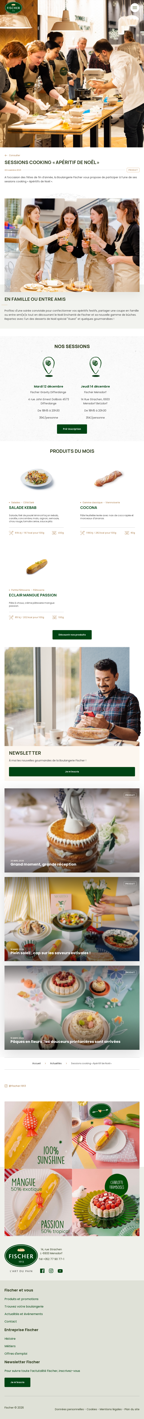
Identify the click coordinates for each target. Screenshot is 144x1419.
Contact (10, 1321)
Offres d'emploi (15, 1353)
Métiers (10, 1346)
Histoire (10, 1339)
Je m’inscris (72, 771)
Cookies (92, 1409)
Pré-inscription (72, 429)
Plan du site (132, 1409)
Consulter (14, 155)
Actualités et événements (23, 1314)
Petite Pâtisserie (20, 590)
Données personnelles (69, 1409)
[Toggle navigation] (134, 7)
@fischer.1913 (17, 1086)
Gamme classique (92, 502)
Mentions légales (111, 1409)
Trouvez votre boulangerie (24, 1306)
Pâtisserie (38, 590)
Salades (15, 502)
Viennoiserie (113, 502)
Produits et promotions (21, 1299)
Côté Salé (28, 502)
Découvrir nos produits (72, 634)
